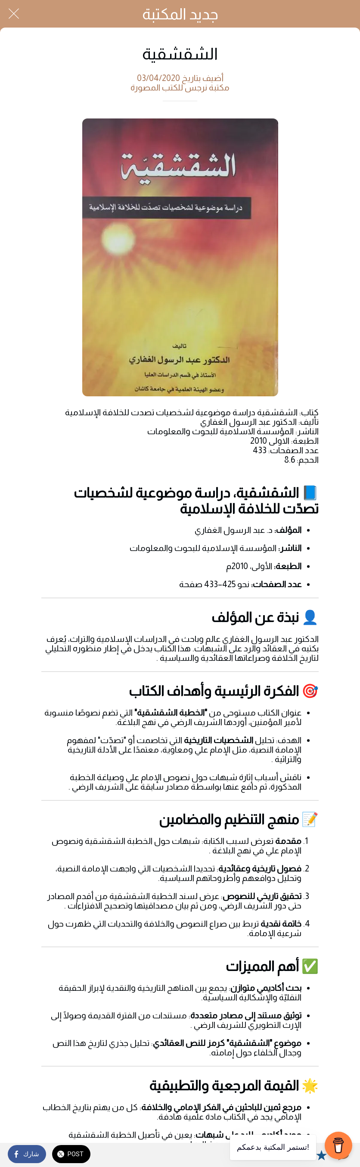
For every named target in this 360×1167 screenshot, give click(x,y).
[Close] (14, 14)
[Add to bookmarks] (321, 1155)
